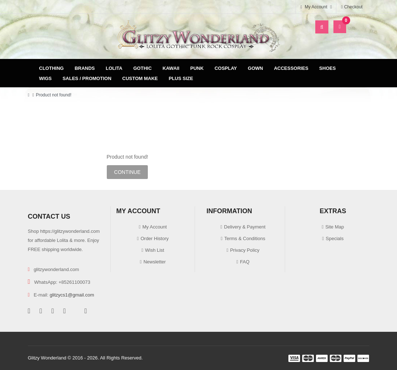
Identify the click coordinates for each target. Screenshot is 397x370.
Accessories (291, 68)
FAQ (245, 261)
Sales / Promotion (86, 78)
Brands (84, 68)
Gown (255, 68)
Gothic (142, 68)
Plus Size (181, 78)
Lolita (114, 68)
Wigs (45, 78)
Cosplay (226, 68)
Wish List (154, 250)
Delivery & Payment (245, 227)
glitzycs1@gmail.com (72, 295)
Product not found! (54, 95)
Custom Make (140, 78)
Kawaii (171, 68)
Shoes (327, 68)
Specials (335, 238)
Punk (197, 68)
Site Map (334, 227)
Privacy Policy (244, 250)
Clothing (51, 68)
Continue (127, 172)
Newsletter (154, 261)
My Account (154, 227)
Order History (155, 238)
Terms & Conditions (244, 238)
